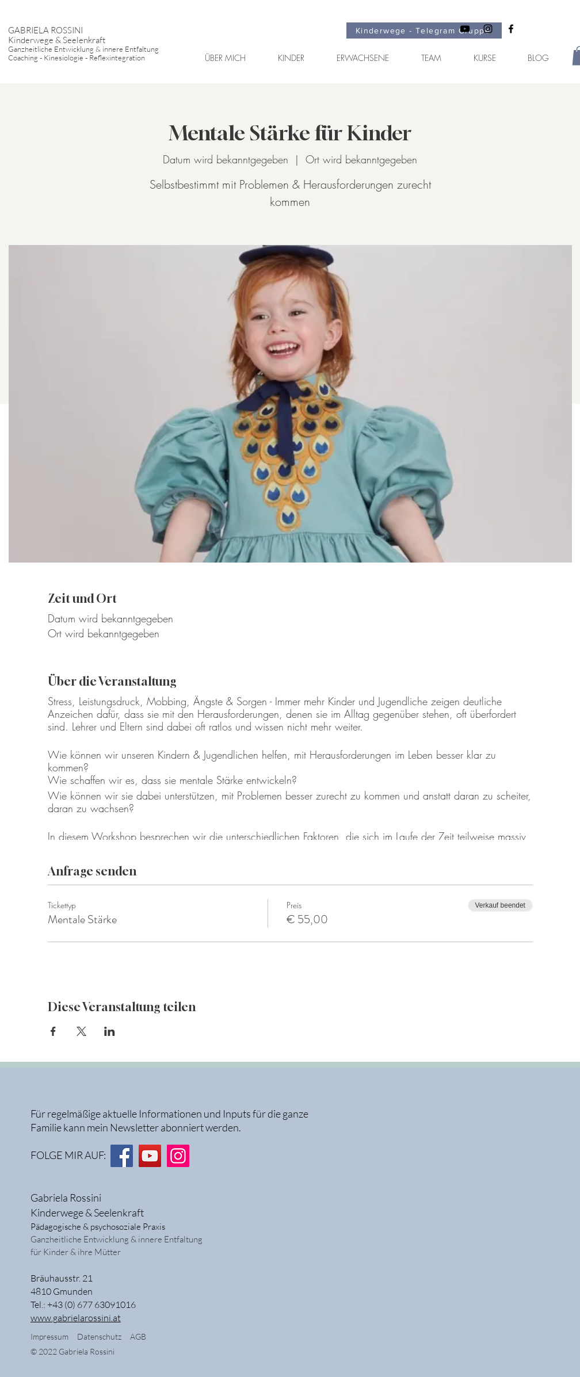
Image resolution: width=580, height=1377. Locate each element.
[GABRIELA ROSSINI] (93, 30)
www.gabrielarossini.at (75, 1318)
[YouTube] (150, 1156)
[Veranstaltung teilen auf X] (81, 1031)
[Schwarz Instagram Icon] (488, 29)
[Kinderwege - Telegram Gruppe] (424, 30)
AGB (138, 1336)
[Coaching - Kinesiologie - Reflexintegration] (93, 58)
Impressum (49, 1336)
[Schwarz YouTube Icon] (465, 29)
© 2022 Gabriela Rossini (73, 1351)
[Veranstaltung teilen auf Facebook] (53, 1031)
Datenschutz (103, 1336)
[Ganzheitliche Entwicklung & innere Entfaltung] (93, 49)
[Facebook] (121, 1156)
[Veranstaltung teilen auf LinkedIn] (109, 1031)
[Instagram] (178, 1156)
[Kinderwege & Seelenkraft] (93, 40)
